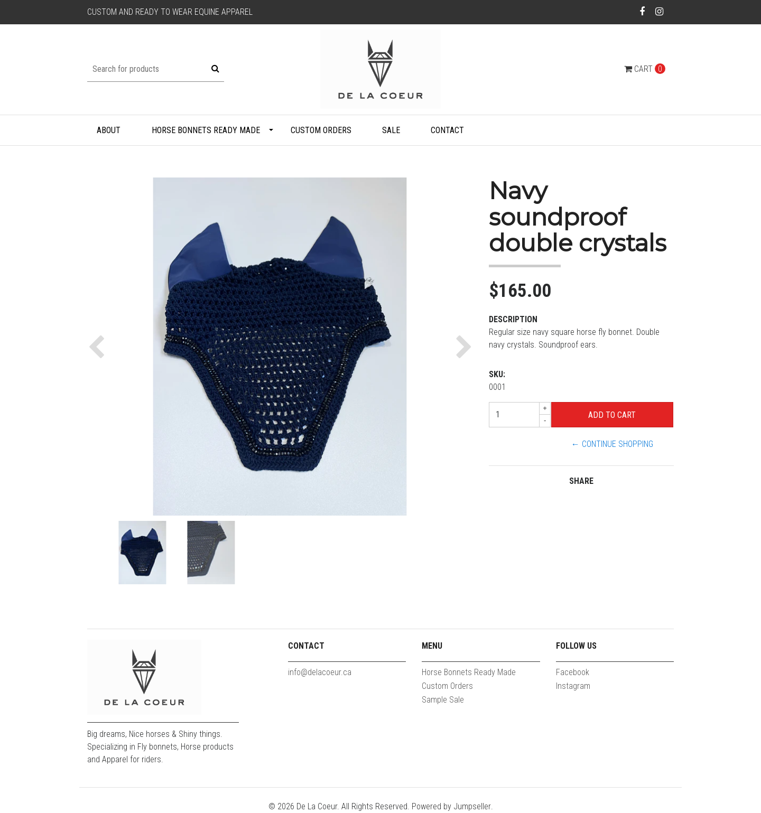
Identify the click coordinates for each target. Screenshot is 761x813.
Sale (391, 130)
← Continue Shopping (612, 444)
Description (513, 319)
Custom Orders (321, 130)
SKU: (497, 374)
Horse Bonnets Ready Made (206, 130)
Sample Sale (443, 700)
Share (581, 481)
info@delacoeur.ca (319, 672)
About (108, 130)
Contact (447, 130)
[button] (99, 346)
